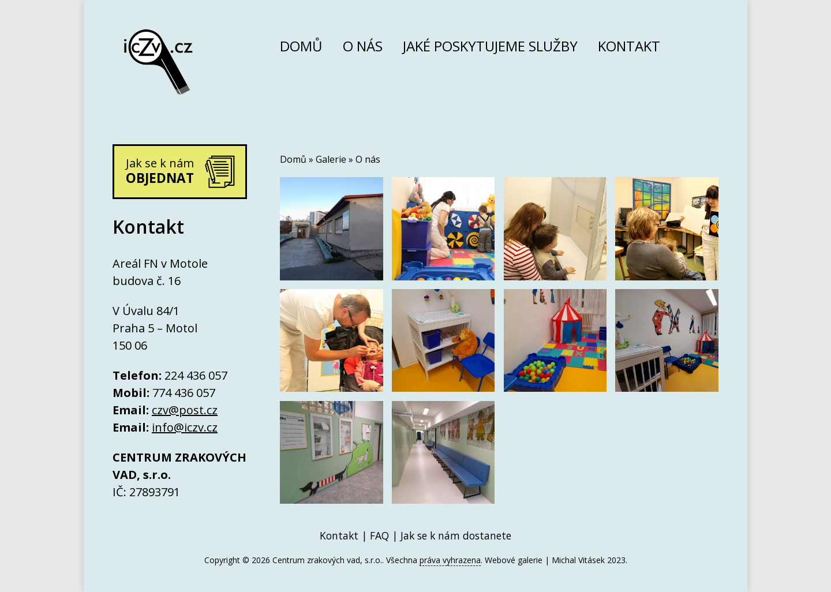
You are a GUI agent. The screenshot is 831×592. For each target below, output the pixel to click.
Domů (301, 48)
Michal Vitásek (578, 559)
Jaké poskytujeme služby (490, 48)
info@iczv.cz (185, 427)
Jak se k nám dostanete (455, 535)
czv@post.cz (185, 410)
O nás (363, 48)
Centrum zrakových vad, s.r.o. (327, 559)
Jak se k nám (160, 171)
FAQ (379, 535)
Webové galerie (513, 559)
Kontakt (629, 48)
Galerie (331, 159)
